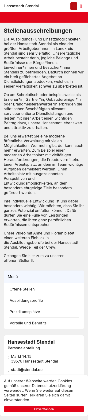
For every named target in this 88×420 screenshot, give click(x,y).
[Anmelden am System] (73, 6)
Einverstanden (44, 409)
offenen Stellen (17, 260)
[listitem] (44, 289)
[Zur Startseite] (21, 6)
